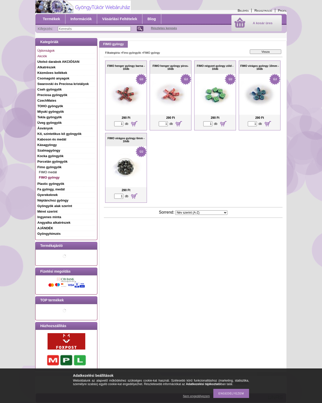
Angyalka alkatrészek (54, 222)
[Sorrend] (201, 212)
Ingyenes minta (49, 217)
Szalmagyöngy (48, 150)
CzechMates (46, 100)
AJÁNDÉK (45, 228)
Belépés (243, 10)
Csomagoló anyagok (53, 78)
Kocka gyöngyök (50, 156)
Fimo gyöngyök (131, 52)
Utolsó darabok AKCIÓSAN (58, 62)
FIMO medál (48, 172)
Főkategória (112, 52)
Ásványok (45, 128)
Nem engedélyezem (196, 396)
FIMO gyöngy (49, 177)
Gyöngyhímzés (49, 234)
